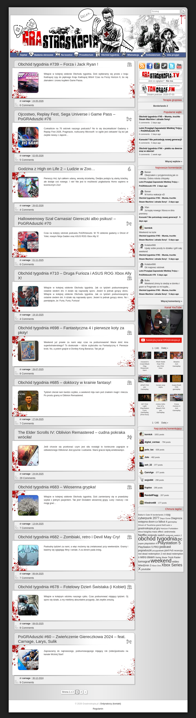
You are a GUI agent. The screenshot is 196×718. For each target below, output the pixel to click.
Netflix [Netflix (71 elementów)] (142, 535)
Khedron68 (150, 503)
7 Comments (27, 423)
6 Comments (27, 105)
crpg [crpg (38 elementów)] (167, 514)
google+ (157, 66)
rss (142, 66)
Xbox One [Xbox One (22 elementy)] (156, 565)
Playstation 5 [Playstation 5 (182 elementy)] (169, 543)
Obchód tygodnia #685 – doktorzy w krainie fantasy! (64, 382)
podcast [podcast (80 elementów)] (165, 547)
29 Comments (27, 478)
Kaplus (148, 487)
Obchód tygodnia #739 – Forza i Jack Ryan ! (58, 64)
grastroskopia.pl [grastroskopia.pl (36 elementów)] (147, 528)
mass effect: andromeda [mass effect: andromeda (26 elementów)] (163, 531)
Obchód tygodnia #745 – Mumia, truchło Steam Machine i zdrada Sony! (159, 118)
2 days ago (162, 186)
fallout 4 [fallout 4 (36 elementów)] (162, 521)
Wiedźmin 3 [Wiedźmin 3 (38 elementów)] (144, 565)
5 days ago (174, 240)
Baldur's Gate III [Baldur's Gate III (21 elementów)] (145, 515)
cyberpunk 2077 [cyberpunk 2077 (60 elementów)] (148, 518)
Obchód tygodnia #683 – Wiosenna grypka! (57, 487)
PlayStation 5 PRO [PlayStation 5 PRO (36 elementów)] (148, 547)
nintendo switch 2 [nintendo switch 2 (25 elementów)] (173, 535)
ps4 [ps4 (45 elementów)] (166, 550)
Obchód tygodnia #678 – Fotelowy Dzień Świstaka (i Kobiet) (72, 587)
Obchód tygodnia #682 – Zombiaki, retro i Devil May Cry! (69, 537)
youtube (179, 66)
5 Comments (27, 159)
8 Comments (27, 373)
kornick (148, 228)
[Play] (160, 322)
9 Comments (27, 682)
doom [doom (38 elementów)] (151, 521)
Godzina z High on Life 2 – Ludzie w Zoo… (56, 169)
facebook (149, 66)
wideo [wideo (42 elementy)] (175, 561)
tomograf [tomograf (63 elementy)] (144, 561)
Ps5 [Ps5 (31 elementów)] (171, 550)
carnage (26, 101)
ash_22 (148, 465)
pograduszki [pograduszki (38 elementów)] (145, 550)
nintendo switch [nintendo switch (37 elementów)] (156, 535)
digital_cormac (152, 442)
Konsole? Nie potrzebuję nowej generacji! (160, 139)
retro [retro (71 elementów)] (143, 557)
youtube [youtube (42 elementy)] (146, 569)
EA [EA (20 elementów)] (156, 522)
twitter (172, 66)
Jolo (147, 457)
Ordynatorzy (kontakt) (110, 703)
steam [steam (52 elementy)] (151, 557)
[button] (165, 348)
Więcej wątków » (173, 161)
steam (164, 66)
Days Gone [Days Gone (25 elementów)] (165, 518)
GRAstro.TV (160, 76)
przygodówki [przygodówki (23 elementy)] (158, 550)
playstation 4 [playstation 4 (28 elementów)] (150, 543)
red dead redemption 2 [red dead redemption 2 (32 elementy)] (150, 553)
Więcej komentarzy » (171, 301)
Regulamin (98, 709)
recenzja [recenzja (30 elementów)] (178, 550)
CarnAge (149, 472)
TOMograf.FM (160, 90)
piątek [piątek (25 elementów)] (141, 543)
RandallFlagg (151, 495)
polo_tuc (149, 449)
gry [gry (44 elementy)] (158, 528)
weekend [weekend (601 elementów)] (161, 561)
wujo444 (149, 480)
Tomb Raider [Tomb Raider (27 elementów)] (174, 557)
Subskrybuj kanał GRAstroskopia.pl (160, 340)
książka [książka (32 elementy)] (147, 531)
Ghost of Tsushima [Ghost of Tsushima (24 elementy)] (147, 525)
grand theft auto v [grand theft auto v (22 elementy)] (164, 525)
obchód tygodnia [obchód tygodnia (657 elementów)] (157, 539)
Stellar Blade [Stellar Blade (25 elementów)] (161, 557)
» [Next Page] (85, 692)
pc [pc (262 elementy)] (180, 538)
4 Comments (27, 209)
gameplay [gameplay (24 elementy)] (172, 522)
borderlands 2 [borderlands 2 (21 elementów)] (159, 515)
